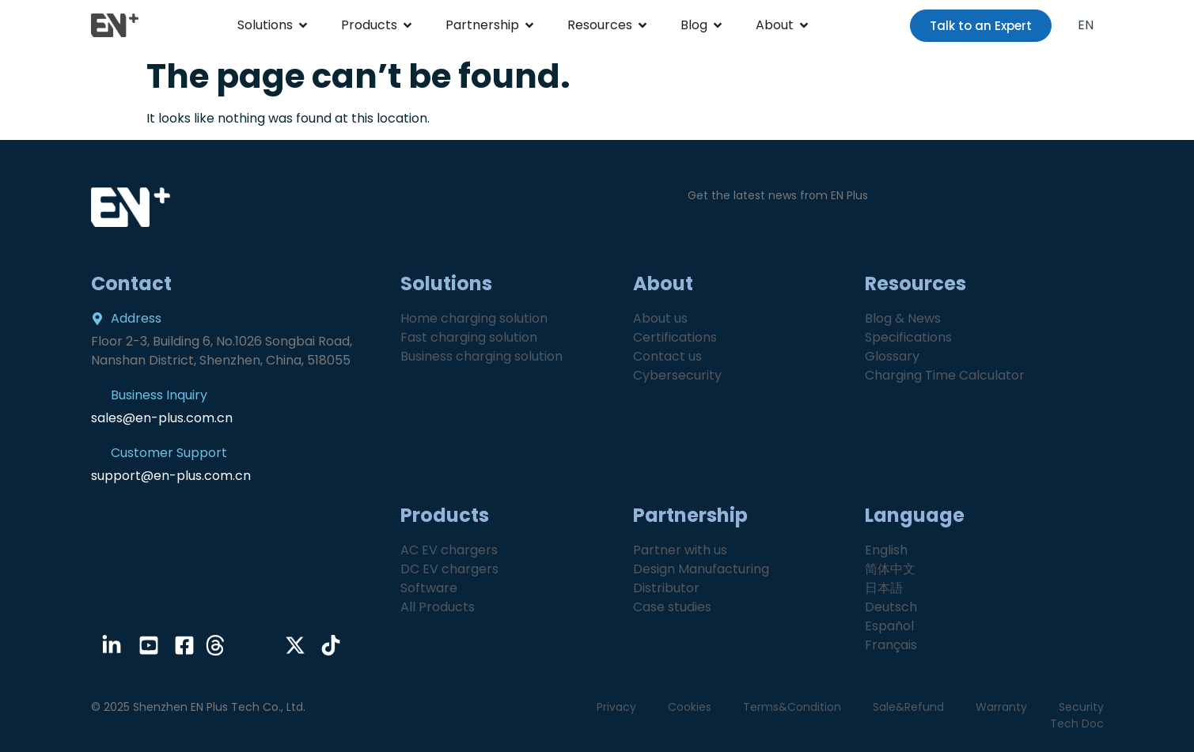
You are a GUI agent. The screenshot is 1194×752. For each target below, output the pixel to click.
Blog (693, 25)
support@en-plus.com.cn (171, 476)
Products (369, 25)
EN (1086, 25)
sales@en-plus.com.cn (162, 418)
